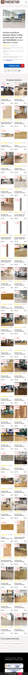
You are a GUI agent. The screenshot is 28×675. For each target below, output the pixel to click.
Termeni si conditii (11, 658)
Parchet (5, 648)
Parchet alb (6, 643)
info (12, 103)
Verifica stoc (16, 65)
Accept (20, 673)
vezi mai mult (9, 60)
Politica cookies (18, 659)
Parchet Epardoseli (16, 643)
